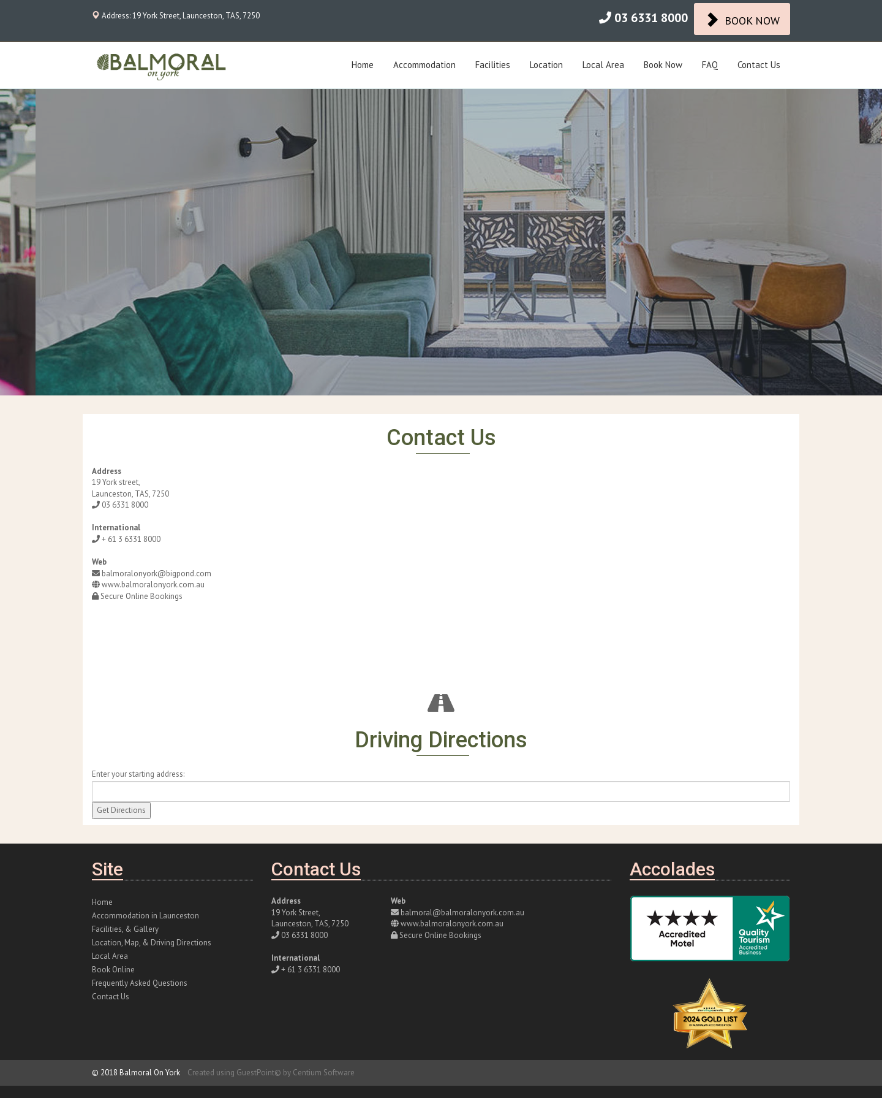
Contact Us (758, 65)
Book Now (663, 65)
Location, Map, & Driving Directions (151, 942)
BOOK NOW (742, 20)
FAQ (710, 65)
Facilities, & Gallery (125, 929)
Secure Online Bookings (141, 596)
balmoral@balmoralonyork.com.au (462, 912)
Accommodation (424, 65)
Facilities (492, 65)
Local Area (603, 65)
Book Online (113, 969)
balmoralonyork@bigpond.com (156, 573)
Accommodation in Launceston (145, 915)
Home (363, 65)
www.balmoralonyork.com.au (153, 584)
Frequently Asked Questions (139, 983)
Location (546, 65)
